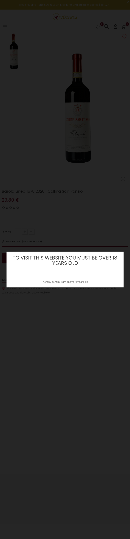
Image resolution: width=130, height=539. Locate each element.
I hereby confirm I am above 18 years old (65, 282)
